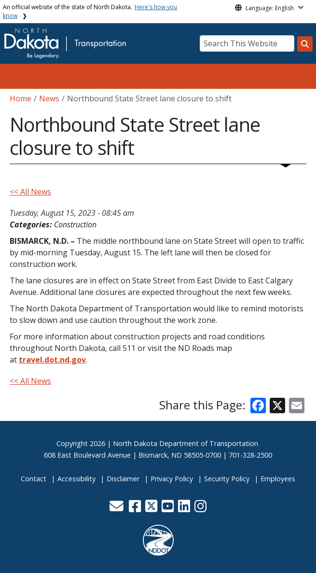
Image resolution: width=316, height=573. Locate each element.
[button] (118, 508)
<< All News (30, 191)
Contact (33, 478)
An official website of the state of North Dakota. (90, 11)
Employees (278, 478)
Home (20, 98)
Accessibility (76, 478)
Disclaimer (123, 478)
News (49, 98)
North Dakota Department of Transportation (185, 443)
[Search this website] (305, 44)
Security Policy (226, 478)
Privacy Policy (172, 478)
